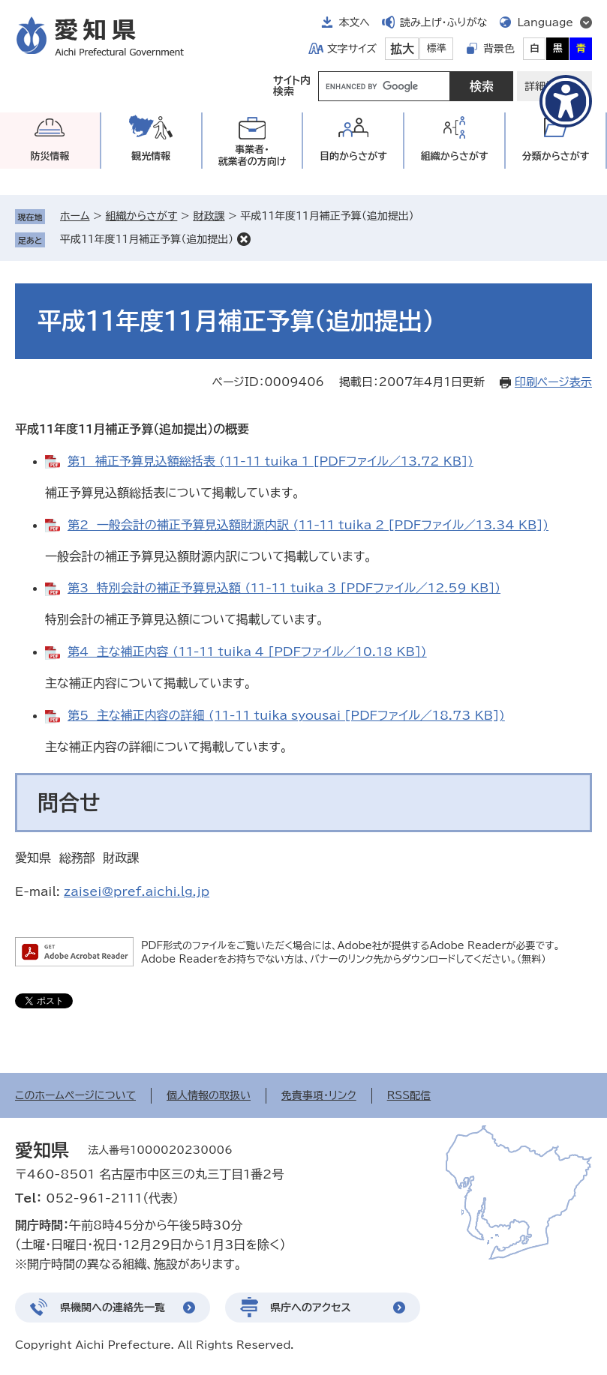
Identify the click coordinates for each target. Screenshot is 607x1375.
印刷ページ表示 (553, 382)
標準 (436, 48)
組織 (454, 156)
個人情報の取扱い (209, 1095)
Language (545, 22)
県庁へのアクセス (310, 1307)
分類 (556, 156)
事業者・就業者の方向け (252, 155)
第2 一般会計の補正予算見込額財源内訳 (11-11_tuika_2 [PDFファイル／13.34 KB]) (308, 525)
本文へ (354, 22)
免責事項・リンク (318, 1095)
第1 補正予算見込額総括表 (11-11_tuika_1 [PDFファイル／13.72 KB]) (270, 461)
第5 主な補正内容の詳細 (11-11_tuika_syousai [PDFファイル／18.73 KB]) (286, 715)
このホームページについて (75, 1095)
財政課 (208, 216)
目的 (353, 156)
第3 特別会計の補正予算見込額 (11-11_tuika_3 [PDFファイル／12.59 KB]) (284, 588)
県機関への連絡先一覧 (112, 1307)
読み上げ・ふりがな (443, 22)
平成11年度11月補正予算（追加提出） (146, 239)
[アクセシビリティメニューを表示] (565, 101)
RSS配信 (409, 1095)
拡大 (402, 49)
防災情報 (49, 156)
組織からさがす (142, 216)
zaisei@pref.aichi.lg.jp (136, 891)
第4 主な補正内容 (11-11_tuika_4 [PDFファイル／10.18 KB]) (247, 652)
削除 (244, 239)
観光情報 (150, 156)
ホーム (74, 216)
